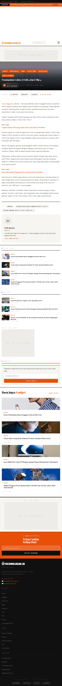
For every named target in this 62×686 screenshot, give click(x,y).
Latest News (31, 71)
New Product (14, 71)
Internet (4, 608)
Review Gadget (7, 633)
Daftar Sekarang (31, 553)
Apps (3, 605)
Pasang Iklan (6, 669)
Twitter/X (26, 683)
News (23, 71)
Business (5, 601)
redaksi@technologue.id (11, 581)
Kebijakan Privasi (7, 673)
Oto (3, 612)
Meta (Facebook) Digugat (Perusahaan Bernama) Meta (22, 172)
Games (4, 637)
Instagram (16, 683)
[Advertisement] (31, 23)
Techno (4, 104)
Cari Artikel (5, 648)
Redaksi (4, 662)
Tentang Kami (6, 658)
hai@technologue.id (10, 583)
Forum (4, 620)
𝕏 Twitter (14, 94)
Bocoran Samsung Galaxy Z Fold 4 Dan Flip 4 (18, 210)
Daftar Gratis (31, 381)
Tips (3, 616)
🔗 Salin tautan (45, 94)
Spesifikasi (42, 71)
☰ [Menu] (58, 42)
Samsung (9, 206)
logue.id (10, 104)
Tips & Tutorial (6, 641)
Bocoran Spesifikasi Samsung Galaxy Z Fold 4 (31, 206)
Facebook (34, 94)
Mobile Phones (8, 75)
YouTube (36, 683)
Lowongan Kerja (7, 623)
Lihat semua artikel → (12, 238)
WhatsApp (24, 94)
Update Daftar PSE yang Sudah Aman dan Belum (20, 127)
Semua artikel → (54, 393)
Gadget (5, 71)
